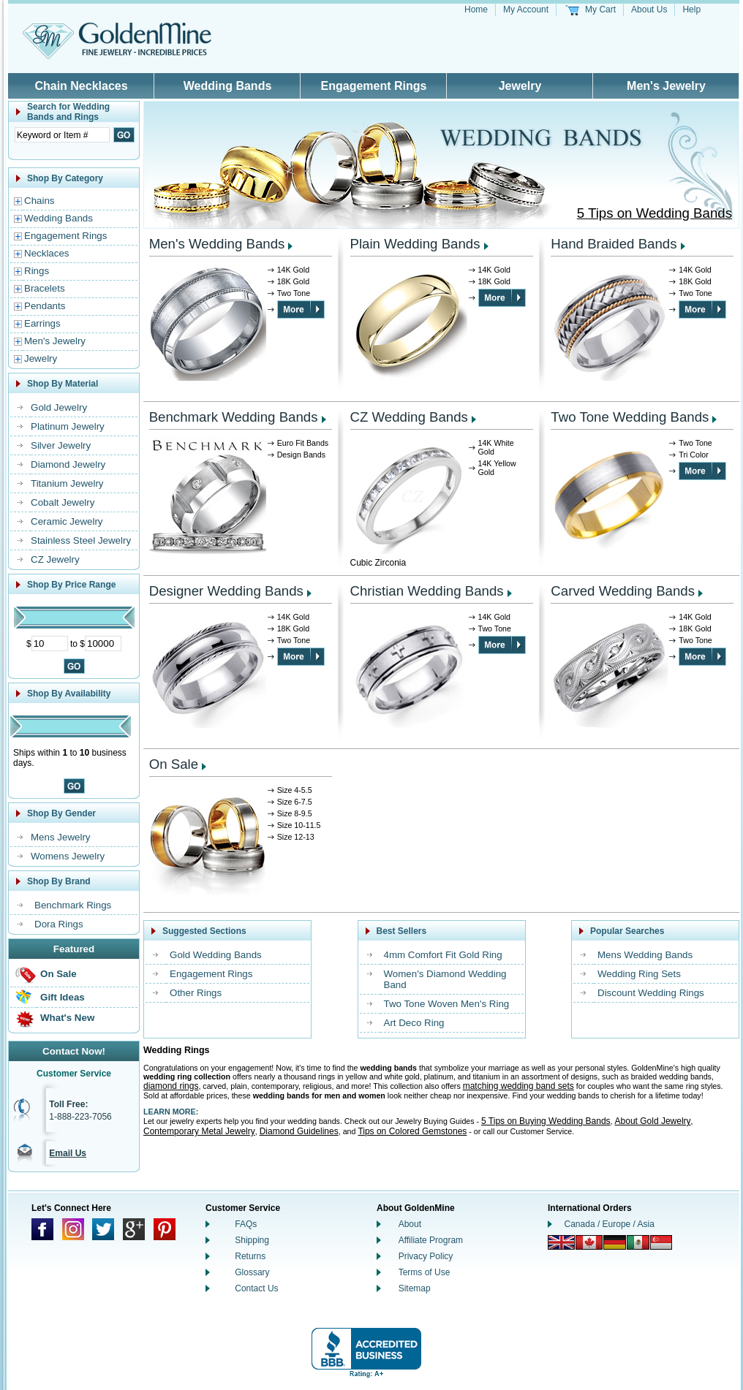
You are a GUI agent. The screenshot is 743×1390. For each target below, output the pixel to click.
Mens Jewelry (60, 837)
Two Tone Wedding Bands (630, 417)
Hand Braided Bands (613, 243)
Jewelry (520, 86)
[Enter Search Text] (62, 135)
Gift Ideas (62, 997)
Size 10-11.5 (299, 825)
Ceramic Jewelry (67, 521)
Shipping (252, 1240)
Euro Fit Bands (302, 442)
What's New (67, 1017)
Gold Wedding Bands (216, 954)
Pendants (44, 305)
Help (691, 9)
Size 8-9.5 (294, 813)
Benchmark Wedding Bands (233, 417)
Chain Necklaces (80, 86)
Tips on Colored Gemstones (412, 1131)
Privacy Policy (426, 1256)
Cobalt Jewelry (62, 502)
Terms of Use (424, 1272)
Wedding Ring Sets (639, 973)
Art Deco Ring (414, 1022)
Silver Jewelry (61, 445)
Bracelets (44, 288)
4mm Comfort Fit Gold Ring (443, 954)
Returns (250, 1256)
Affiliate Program (431, 1240)
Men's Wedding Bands (217, 243)
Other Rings (196, 992)
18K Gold (293, 281)
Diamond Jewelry (68, 464)
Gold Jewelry (59, 407)
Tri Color (693, 454)
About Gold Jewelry (653, 1121)
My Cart (600, 9)
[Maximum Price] (103, 643)
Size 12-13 (295, 836)
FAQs (246, 1224)
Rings (36, 270)
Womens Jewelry (68, 856)
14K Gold (293, 269)
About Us (649, 9)
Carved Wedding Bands (623, 591)
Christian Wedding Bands (427, 591)
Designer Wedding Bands (226, 591)
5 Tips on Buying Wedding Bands (546, 1121)
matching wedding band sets (518, 1086)
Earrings (42, 323)
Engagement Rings (374, 86)
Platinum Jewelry (68, 426)
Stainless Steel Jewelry (81, 540)
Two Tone (293, 293)
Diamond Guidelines (299, 1131)
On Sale (58, 973)
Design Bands (301, 454)
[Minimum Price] (49, 643)
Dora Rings (58, 924)
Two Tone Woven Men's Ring (447, 1003)
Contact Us (256, 1288)
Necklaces (46, 253)
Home (476, 9)
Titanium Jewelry (67, 483)
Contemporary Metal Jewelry (199, 1131)
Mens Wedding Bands (645, 954)
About (410, 1224)
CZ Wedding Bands (409, 417)
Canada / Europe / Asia (610, 1224)
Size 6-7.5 (294, 801)
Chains (39, 200)
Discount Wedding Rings (650, 992)
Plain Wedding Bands (415, 243)
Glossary (252, 1272)
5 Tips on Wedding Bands (654, 213)
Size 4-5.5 (294, 790)
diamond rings (170, 1086)
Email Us (67, 1153)
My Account (525, 9)
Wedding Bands (228, 86)
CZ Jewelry (55, 559)
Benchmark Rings (72, 905)
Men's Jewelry (666, 86)
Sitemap (415, 1288)
